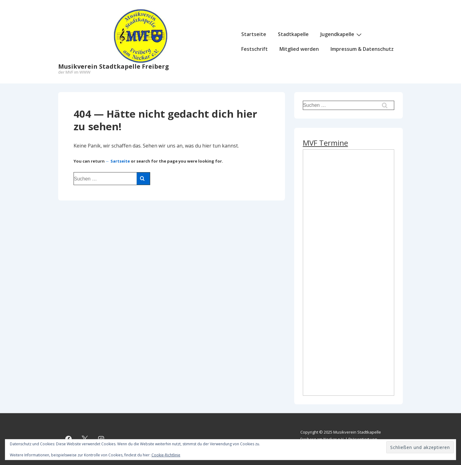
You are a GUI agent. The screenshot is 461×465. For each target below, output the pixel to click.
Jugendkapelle (341, 34)
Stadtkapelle (293, 34)
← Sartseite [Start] (118, 161)
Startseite (253, 34)
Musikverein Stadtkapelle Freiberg (113, 66)
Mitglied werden (299, 49)
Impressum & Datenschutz (362, 49)
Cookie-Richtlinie (165, 455)
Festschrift (254, 49)
